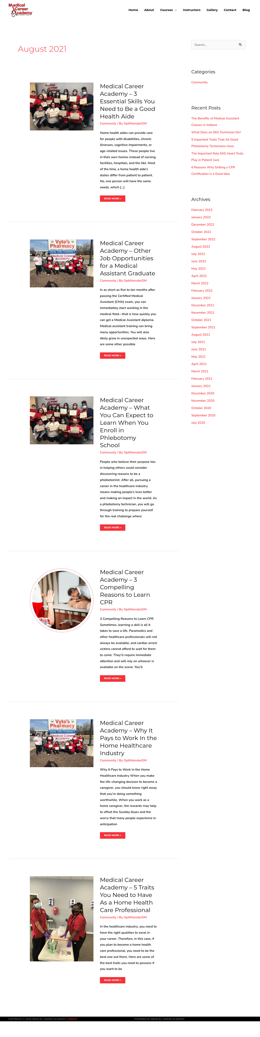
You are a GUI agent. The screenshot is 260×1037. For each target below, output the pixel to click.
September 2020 (203, 415)
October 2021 (201, 320)
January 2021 (201, 386)
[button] (168, 10)
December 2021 (203, 305)
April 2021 (199, 364)
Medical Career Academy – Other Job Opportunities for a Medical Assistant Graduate (127, 262)
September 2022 (203, 239)
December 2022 (203, 225)
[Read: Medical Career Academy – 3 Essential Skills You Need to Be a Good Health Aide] (61, 106)
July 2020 (198, 423)
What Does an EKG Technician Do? (217, 132)
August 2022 (201, 247)
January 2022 (201, 298)
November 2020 (203, 401)
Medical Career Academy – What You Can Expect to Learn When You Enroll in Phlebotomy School (127, 430)
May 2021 (198, 357)
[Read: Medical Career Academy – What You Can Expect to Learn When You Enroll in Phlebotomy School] (61, 428)
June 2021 (199, 349)
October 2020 (201, 408)
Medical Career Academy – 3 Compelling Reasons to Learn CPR (126, 595)
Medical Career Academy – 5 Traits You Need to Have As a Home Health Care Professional (128, 910)
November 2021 (203, 313)
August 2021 (201, 335)
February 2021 (202, 379)
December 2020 (203, 393)
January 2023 (201, 217)
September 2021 (203, 327)
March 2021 (200, 371)
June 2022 (199, 261)
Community (108, 123)
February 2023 (202, 210)
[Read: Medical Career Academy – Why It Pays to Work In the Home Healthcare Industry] (61, 751)
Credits (72, 1034)
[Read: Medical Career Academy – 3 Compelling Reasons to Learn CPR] (61, 608)
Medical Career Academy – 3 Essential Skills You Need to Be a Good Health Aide (128, 101)
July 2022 (198, 254)
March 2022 (200, 283)
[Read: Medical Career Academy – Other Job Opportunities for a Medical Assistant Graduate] (61, 263)
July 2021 (198, 342)
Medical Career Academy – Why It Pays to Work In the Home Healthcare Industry (127, 749)
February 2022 (202, 291)
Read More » (113, 197)
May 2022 (198, 269)
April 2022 (199, 276)
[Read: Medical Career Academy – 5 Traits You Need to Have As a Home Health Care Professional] (61, 934)
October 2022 (201, 232)
